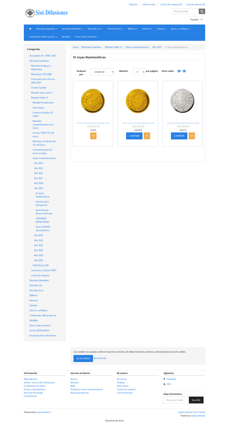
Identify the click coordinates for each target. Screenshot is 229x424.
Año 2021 (38, 240)
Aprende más (100, 358)
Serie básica (38, 107)
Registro (133, 4)
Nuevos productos (79, 392)
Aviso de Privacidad (33, 392)
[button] (47, 29)
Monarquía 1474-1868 (41, 74)
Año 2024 (38, 255)
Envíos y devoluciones (35, 389)
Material (33, 300)
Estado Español (38, 87)
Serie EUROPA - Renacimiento (43, 228)
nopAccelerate (198, 415)
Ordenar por (81, 72)
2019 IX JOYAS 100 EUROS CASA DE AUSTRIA (93, 123)
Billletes (33, 295)
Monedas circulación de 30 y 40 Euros (44, 143)
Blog (72, 385)
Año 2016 (38, 173)
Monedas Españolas (39, 60)
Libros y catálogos (38, 310)
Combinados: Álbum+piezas (42, 315)
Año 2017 (38, 178)
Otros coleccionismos (40, 325)
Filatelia (33, 305)
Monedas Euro (36, 290)
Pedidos (121, 382)
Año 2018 (38, 183)
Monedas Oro (36, 285)
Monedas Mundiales (39, 280)
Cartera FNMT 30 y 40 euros (43, 134)
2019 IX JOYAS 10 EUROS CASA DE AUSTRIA (183, 123)
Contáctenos (30, 396)
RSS (169, 384)
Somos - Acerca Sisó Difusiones (39, 382)
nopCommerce (43, 412)
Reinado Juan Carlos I (41, 92)
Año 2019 (38, 188)
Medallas (66, 36)
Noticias (74, 382)
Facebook (171, 379)
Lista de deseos (125, 392)
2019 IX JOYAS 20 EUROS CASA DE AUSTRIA (138, 123)
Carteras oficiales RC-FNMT (43, 114)
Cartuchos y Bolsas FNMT (44, 270)
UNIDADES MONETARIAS (42, 220)
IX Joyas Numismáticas (43, 195)
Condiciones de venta (34, 385)
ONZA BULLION (41, 265)
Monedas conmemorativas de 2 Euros (43, 124)
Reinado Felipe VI (39, 97)
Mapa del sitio (30, 379)
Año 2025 (38, 260)
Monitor (123, 70)
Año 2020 (38, 235)
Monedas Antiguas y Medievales (41, 67)
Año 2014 (38, 163)
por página (152, 70)
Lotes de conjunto (40, 275)
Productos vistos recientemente (86, 389)
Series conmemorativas (44, 158)
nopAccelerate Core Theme (191, 412)
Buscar (73, 379)
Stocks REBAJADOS (39, 330)
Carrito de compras (126, 389)
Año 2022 (38, 245)
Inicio (75, 47)
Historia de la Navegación (42, 203)
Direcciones (123, 385)
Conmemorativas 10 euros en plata (42, 151)
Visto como (168, 70)
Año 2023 (38, 250)
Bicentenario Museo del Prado (44, 212)
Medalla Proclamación (43, 102)
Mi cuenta (122, 379)
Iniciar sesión (149, 4)
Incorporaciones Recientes (42, 335)
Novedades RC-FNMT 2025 (42, 55)
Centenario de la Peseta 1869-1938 (43, 81)
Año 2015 (38, 168)
